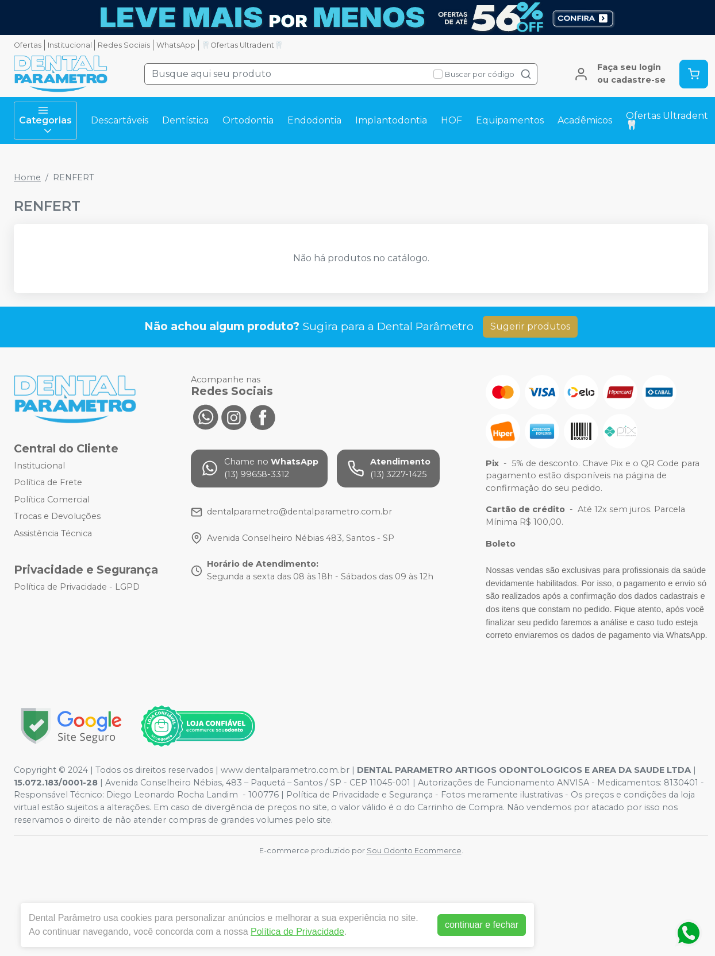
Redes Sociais (124, 45)
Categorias (45, 120)
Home (27, 177)
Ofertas (27, 45)
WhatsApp (175, 45)
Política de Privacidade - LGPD (77, 587)
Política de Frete (48, 482)
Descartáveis (119, 120)
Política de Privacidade (297, 931)
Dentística (185, 120)
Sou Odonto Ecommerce (414, 850)
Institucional (70, 45)
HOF (451, 120)
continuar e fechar (481, 925)
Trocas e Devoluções (57, 517)
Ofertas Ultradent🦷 (667, 120)
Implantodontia (391, 120)
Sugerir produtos (530, 326)
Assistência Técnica (53, 533)
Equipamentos (510, 120)
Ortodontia (248, 120)
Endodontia (314, 120)
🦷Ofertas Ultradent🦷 (242, 45)
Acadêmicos (585, 120)
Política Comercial (52, 499)
